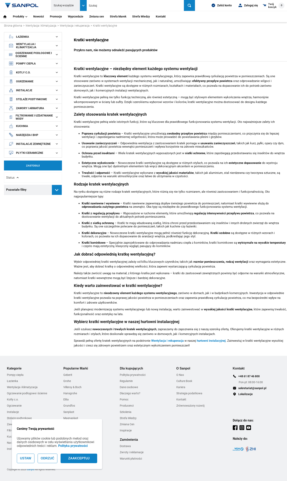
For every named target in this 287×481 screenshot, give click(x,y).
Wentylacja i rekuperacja (75, 25)
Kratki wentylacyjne (105, 25)
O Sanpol (183, 368)
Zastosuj (33, 165)
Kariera (180, 387)
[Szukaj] (189, 5)
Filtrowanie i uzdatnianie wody (33, 117)
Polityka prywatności (73, 446)
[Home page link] (22, 5)
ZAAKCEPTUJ (79, 458)
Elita (66, 399)
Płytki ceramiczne (33, 153)
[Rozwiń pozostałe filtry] (57, 190)
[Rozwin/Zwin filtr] (33, 178)
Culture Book (184, 381)
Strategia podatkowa (189, 393)
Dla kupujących (131, 368)
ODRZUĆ (47, 458)
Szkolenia (125, 412)
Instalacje (33, 90)
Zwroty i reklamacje (132, 452)
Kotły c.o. (33, 72)
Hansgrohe (70, 393)
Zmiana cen (96, 16)
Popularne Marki (75, 368)
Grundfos (69, 405)
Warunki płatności (131, 458)
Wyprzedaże (75, 16)
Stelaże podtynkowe (33, 99)
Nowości (38, 16)
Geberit (67, 374)
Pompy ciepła (33, 63)
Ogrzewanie (33, 81)
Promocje (56, 16)
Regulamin (126, 381)
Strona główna (13, 25)
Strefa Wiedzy (141, 16)
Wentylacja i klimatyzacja (41, 25)
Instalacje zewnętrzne (33, 143)
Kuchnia (33, 126)
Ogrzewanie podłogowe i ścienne (33, 54)
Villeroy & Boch (72, 387)
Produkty (20, 16)
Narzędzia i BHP (33, 135)
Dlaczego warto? (130, 393)
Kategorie (14, 368)
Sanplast (68, 412)
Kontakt (161, 16)
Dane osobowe (129, 387)
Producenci (127, 405)
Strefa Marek (118, 16)
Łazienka (33, 36)
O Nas (180, 374)
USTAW (25, 458)
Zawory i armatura (33, 108)
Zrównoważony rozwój (190, 405)
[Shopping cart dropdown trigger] (273, 5)
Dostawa (125, 446)
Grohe (67, 381)
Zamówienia (129, 439)
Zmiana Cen (127, 424)
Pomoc (124, 399)
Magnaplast (70, 418)
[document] (33, 115)
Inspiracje (126, 430)
